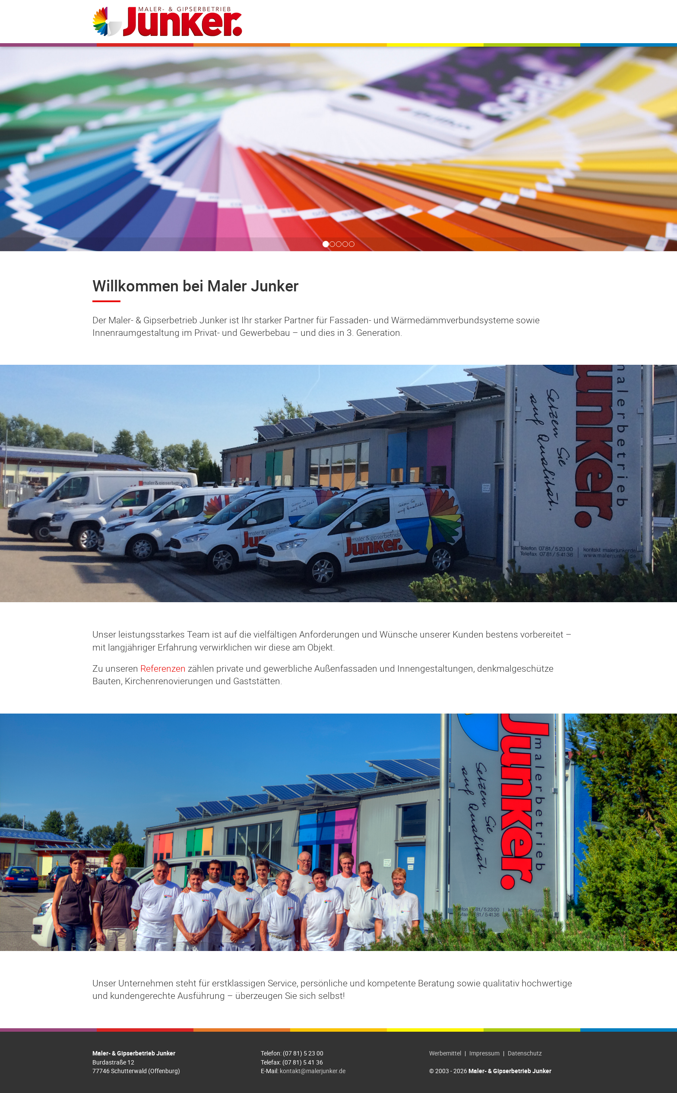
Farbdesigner (522, 21)
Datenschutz (525, 1053)
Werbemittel (445, 1053)
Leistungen (382, 21)
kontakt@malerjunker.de (312, 1071)
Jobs (478, 21)
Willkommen (325, 21)
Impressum (484, 1053)
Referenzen (437, 21)
